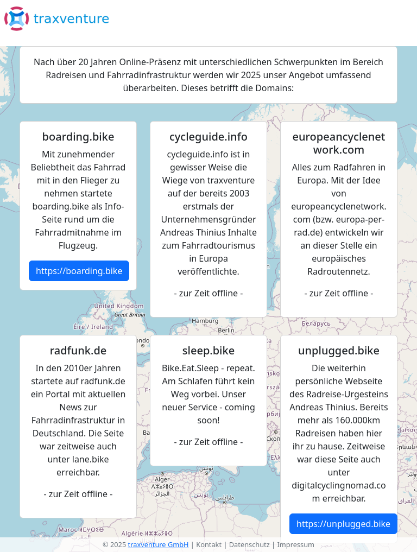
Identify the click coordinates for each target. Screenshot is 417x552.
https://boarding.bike (79, 271)
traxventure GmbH (158, 544)
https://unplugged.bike (343, 524)
